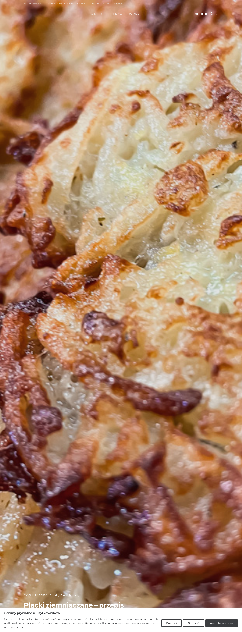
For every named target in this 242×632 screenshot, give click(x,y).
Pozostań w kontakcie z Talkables (66, 3)
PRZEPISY (117, 14)
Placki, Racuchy (70, 595)
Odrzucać (193, 623)
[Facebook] (196, 14)
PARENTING (96, 14)
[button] (217, 14)
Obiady (54, 595)
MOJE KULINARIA (35, 595)
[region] (121, 620)
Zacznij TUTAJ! (32, 3)
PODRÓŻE (133, 14)
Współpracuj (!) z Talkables (107, 3)
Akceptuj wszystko (221, 623)
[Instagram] (201, 14)
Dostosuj (171, 623)
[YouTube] (206, 14)
